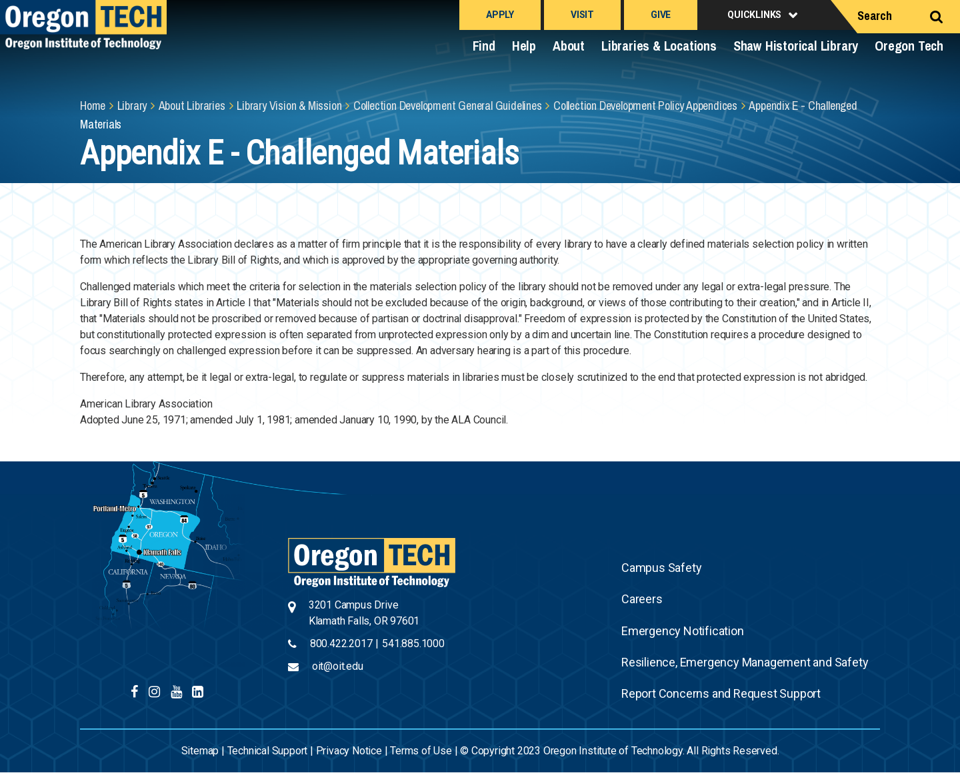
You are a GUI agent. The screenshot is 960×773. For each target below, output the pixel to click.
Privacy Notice (349, 750)
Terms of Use (421, 750)
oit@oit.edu (337, 666)
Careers (642, 599)
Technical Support (267, 750)
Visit (582, 14)
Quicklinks (754, 14)
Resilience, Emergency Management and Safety (744, 662)
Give (661, 14)
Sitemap (200, 750)
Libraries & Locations (659, 46)
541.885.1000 (413, 643)
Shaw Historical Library (795, 46)
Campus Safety (661, 568)
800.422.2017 (341, 643)
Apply (500, 14)
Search (874, 15)
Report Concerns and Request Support (721, 693)
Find (484, 46)
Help (524, 46)
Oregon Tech (909, 46)
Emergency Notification (682, 631)
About (569, 46)
